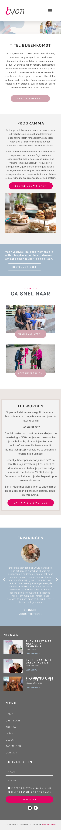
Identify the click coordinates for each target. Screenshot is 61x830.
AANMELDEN (13, 746)
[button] (50, 10)
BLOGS (10, 739)
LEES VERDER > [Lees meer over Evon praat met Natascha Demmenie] (33, 654)
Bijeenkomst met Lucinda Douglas (40, 679)
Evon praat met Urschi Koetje (38, 661)
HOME (9, 714)
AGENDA (11, 726)
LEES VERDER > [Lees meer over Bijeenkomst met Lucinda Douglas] (33, 687)
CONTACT (11, 752)
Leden (9, 733)
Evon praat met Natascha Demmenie (38, 644)
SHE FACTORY (49, 824)
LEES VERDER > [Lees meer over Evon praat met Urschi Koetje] (33, 670)
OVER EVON (13, 720)
